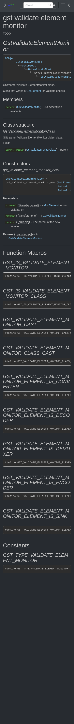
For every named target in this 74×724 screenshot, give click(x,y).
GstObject (29, 65)
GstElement (33, 90)
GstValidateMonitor (42, 69)
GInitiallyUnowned (29, 62)
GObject (10, 58)
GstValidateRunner (54, 215)
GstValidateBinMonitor (56, 76)
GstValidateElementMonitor (25, 179)
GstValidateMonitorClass (41, 149)
